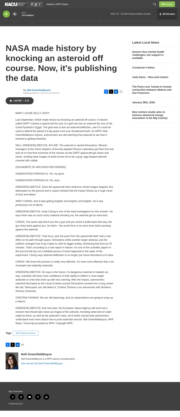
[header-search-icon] (156, 7)
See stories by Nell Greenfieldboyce (42, 369)
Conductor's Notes (143, 74)
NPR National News (26, 339)
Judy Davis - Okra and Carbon (150, 83)
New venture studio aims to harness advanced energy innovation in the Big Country (150, 121)
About (6, 29)
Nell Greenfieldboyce (39, 96)
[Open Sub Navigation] (12, 29)
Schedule (22, 29)
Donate (170, 7)
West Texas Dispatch (139, 29)
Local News (77, 29)
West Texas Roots (113, 29)
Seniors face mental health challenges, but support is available (148, 61)
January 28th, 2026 (143, 108)
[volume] (14, 20)
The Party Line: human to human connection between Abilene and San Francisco (152, 96)
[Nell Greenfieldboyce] (12, 367)
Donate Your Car (44, 29)
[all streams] (167, 20)
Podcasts (93, 29)
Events (62, 29)
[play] (6, 20)
